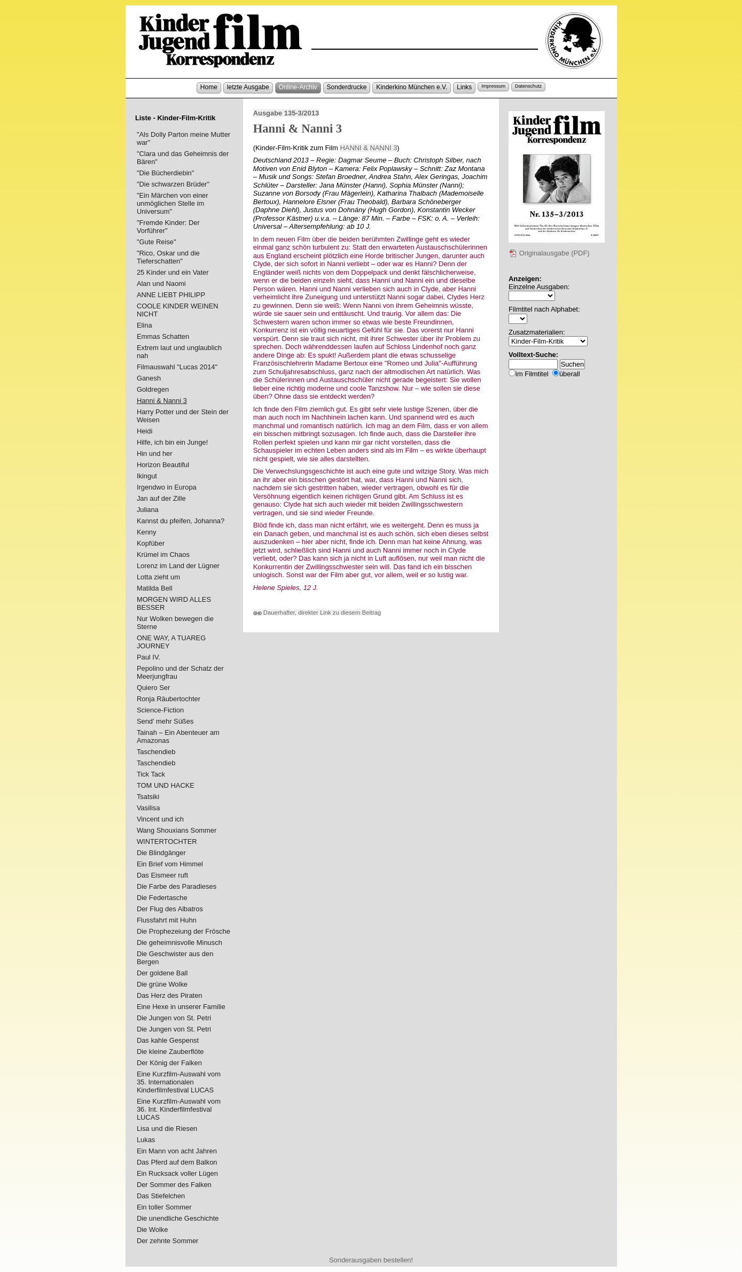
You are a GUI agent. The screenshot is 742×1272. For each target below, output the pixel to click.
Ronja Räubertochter (168, 699)
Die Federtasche (162, 898)
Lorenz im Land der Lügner (178, 566)
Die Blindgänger (161, 853)
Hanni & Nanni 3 (162, 401)
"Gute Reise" (156, 242)
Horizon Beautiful (163, 465)
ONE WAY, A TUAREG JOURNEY (171, 642)
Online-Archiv (298, 87)
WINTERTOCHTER (167, 841)
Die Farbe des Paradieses (176, 886)
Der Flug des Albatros (170, 909)
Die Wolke (152, 1230)
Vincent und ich (160, 819)
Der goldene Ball (162, 973)
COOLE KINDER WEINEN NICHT (177, 310)
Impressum (493, 86)
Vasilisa (148, 808)
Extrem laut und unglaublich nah (179, 352)
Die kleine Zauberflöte (170, 1052)
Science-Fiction (160, 710)
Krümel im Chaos (163, 554)
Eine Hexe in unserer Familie (181, 1007)
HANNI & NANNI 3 (368, 148)
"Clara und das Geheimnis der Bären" (183, 158)
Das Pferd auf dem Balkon (177, 1162)
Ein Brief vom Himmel (170, 864)
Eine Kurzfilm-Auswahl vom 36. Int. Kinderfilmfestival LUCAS (179, 1109)
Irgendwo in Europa (167, 487)
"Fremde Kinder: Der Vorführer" (168, 227)
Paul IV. (148, 657)
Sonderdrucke (347, 87)
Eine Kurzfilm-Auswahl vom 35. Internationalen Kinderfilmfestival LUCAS (179, 1082)
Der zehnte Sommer (167, 1241)
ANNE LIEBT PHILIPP (171, 295)
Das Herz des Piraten (169, 995)
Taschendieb (156, 752)
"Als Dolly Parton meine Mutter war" (183, 138)
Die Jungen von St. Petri (174, 1018)
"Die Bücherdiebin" (165, 173)
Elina (144, 325)
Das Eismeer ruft (162, 875)
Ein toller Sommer (164, 1207)
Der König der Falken (169, 1063)
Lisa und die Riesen (167, 1128)
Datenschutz (528, 86)
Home (208, 87)
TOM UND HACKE (165, 785)
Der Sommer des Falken (174, 1185)
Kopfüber (151, 543)
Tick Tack (151, 774)
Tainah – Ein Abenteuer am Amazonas (178, 736)
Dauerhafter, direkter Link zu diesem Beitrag (317, 612)
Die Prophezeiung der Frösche (183, 931)
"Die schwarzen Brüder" (173, 184)
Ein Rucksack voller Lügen (177, 1173)
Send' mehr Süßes (165, 721)
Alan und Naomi (161, 284)
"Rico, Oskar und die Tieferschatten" (168, 257)
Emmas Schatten (163, 336)
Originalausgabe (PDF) (549, 253)
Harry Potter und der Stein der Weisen (183, 416)
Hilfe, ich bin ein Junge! (172, 442)
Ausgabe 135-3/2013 (286, 113)
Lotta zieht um (158, 577)
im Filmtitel (532, 374)
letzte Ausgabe (248, 87)
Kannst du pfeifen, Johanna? (180, 521)
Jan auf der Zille (161, 498)
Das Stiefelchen (161, 1196)
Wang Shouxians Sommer (176, 830)
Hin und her (155, 453)
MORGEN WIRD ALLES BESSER (174, 603)
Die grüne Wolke (162, 984)
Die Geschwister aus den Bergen (175, 958)
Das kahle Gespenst (168, 1040)
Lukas (146, 1140)
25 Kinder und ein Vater (173, 272)
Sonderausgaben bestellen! (371, 1260)
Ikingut (147, 476)
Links (464, 87)
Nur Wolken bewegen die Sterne (175, 623)
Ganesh (149, 378)
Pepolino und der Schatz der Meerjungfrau (180, 672)
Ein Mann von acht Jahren (177, 1151)
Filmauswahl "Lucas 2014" (177, 367)
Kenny (147, 532)
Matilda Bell (155, 588)
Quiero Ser (153, 688)
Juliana (148, 510)
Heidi (144, 431)
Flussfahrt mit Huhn (167, 920)
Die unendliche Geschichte (178, 1218)
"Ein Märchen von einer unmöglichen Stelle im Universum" (172, 203)
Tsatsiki (148, 797)
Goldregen (153, 389)
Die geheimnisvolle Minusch (179, 943)
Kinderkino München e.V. (411, 87)
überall (569, 374)
